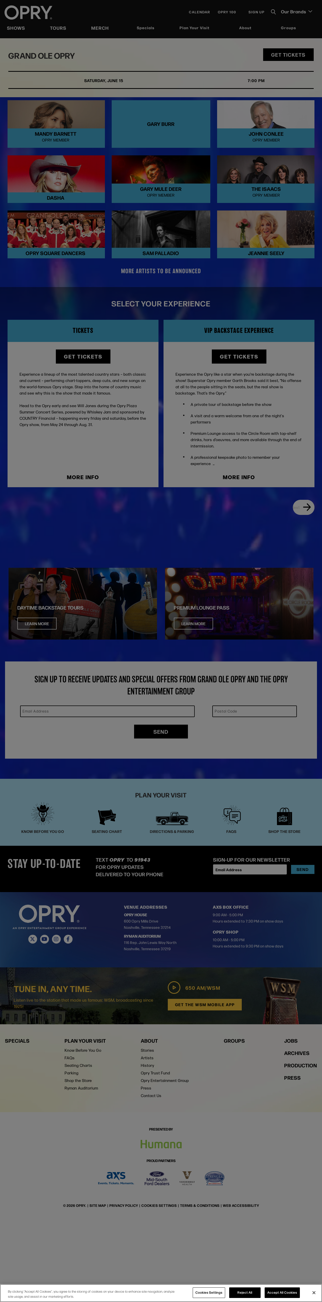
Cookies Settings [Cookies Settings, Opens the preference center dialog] (208, 1292)
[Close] (313, 1292)
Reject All (244, 1292)
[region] (161, 1293)
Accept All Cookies (282, 1292)
